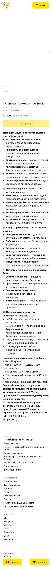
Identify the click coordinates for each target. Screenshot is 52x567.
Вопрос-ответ (11, 481)
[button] (12, 562)
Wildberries (9, 539)
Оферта (7, 499)
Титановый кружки (13, 470)
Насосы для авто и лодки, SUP (19, 462)
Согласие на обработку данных (19, 506)
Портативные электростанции (19, 440)
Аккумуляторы (11, 443)
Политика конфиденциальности (19, 503)
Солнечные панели (13, 453)
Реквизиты (9, 532)
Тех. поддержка (12, 485)
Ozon (6, 536)
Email (6, 528)
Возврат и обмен (12, 495)
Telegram (8, 521)
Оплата (7, 492)
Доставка (8, 488)
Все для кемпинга (12, 466)
